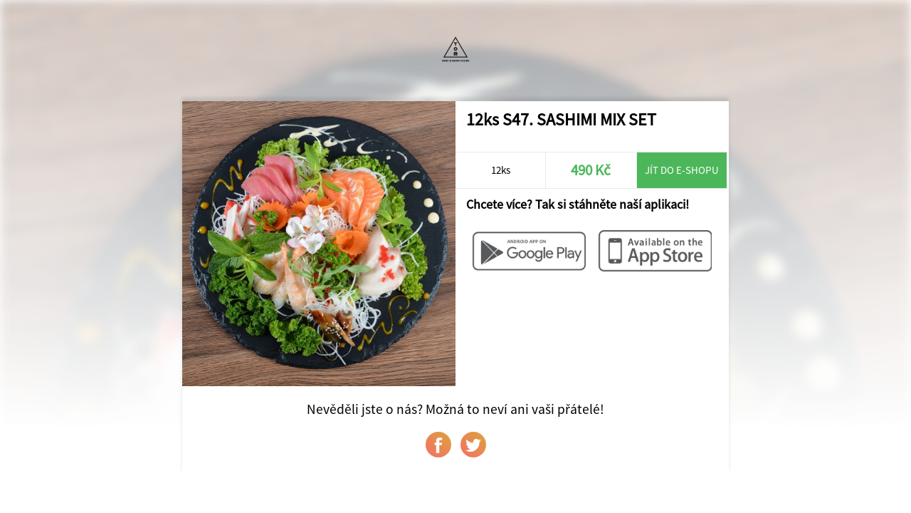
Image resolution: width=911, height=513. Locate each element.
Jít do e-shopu (682, 170)
